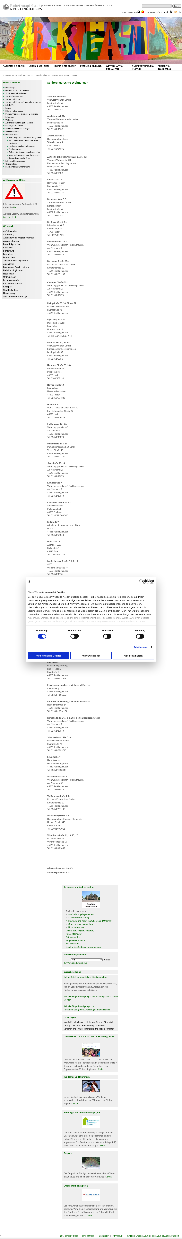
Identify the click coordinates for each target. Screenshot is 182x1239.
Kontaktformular (73, 933)
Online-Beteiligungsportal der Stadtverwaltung (86, 977)
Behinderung (88, 1025)
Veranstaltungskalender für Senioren (24, 155)
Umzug (67, 1025)
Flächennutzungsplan (15, 111)
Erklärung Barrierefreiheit (165, 1236)
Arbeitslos (100, 1025)
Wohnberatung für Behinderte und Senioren (23, 142)
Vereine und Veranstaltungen (18, 128)
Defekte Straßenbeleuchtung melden (83, 947)
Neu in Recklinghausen (74, 1022)
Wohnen (9, 120)
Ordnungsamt (9, 276)
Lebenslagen (11, 87)
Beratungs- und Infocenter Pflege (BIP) (25, 137)
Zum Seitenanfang (69, 1236)
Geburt (99, 1022)
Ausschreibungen (11, 241)
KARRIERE (89, 6)
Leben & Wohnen (23, 75)
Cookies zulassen (133, 655)
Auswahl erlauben (91, 655)
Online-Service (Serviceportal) (80, 930)
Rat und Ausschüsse (12, 283)
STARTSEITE (47, 6)
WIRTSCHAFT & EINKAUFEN (114, 67)
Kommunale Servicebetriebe (16, 267)
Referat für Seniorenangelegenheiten (24, 152)
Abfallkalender (10, 231)
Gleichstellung (11, 164)
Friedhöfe (10, 105)
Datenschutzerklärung (138, 1236)
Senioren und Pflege (73, 1028)
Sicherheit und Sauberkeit (16, 93)
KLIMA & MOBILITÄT (65, 66)
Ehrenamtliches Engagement (18, 166)
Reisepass (7, 286)
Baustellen (8, 247)
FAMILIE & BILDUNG (91, 66)
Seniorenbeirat (15, 149)
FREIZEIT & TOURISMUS (164, 67)
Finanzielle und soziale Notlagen (99, 1028)
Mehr (100, 1069)
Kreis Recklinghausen (13, 270)
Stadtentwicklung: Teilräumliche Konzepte (23, 102)
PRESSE (79, 6)
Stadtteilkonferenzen (14, 96)
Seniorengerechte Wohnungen (64, 75)
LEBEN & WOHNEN (39, 66)
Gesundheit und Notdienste (17, 90)
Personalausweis (11, 280)
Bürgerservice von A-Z (76, 940)
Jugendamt (8, 264)
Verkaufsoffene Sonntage (15, 296)
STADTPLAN (69, 6)
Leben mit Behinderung (15, 161)
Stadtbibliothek (10, 290)
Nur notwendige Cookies (48, 655)
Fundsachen (9, 257)
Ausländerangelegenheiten (81, 914)
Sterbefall (108, 1022)
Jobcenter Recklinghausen (15, 260)
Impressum (117, 1236)
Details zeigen (141, 647)
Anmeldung (8, 234)
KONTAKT (58, 6)
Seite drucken (88, 1236)
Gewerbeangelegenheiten (80, 924)
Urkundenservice (76, 927)
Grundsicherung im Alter (19, 158)
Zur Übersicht (9, 217)
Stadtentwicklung (13, 99)
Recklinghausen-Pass (14, 125)
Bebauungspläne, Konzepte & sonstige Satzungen (22, 115)
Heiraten (90, 1022)
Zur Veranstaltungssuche (75, 962)
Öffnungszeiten (73, 937)
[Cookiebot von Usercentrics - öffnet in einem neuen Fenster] (141, 581)
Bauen (8, 108)
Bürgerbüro (8, 250)
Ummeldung (9, 293)
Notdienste (8, 273)
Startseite (7, 75)
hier (15, 207)
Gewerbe (76, 1025)
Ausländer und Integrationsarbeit (20, 122)
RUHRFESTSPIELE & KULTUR (143, 67)
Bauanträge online (12, 244)
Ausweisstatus (72, 943)
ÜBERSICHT (100, 6)
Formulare (8, 254)
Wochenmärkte (12, 131)
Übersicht (104, 1236)
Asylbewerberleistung (78, 917)
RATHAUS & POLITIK (14, 66)
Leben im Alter (41, 75)
